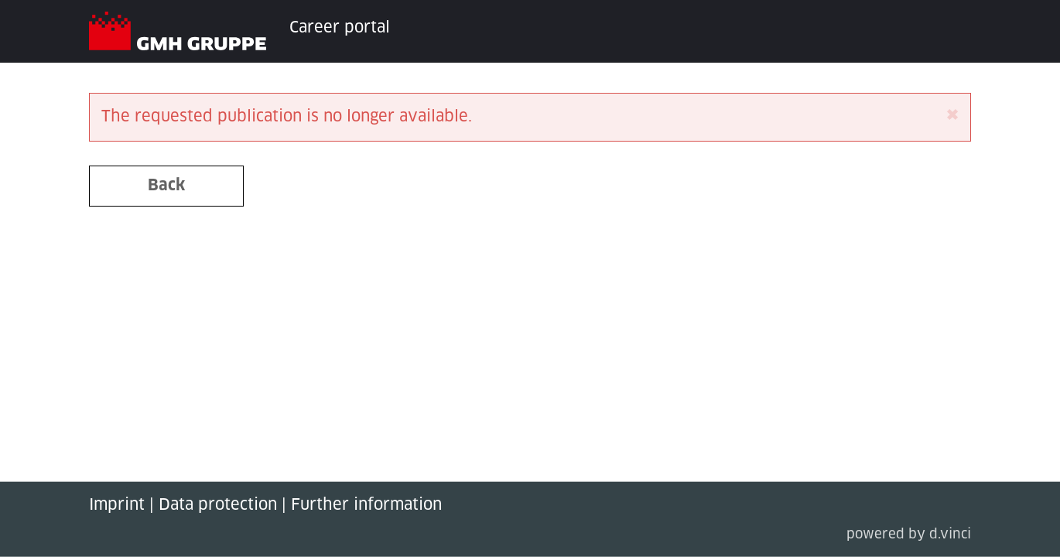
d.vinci (950, 535)
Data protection (218, 505)
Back (166, 185)
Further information (366, 505)
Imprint (117, 505)
